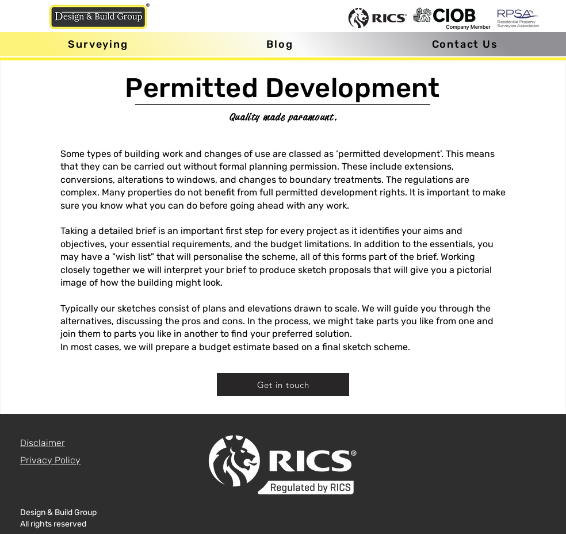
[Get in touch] (283, 384)
